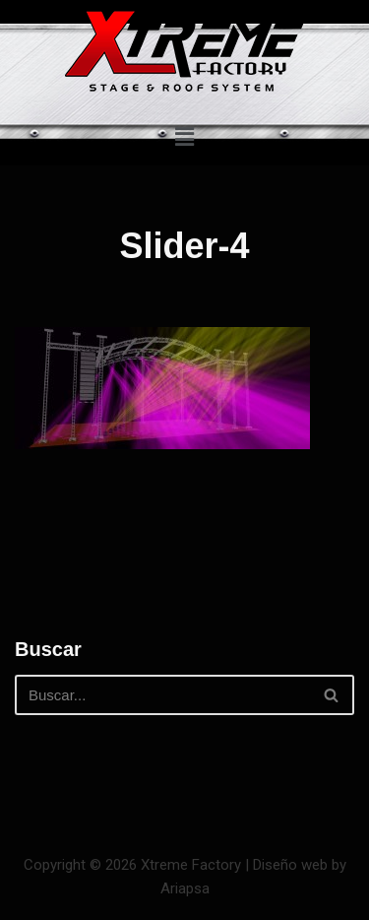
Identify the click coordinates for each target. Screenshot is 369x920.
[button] (184, 137)
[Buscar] (162, 695)
